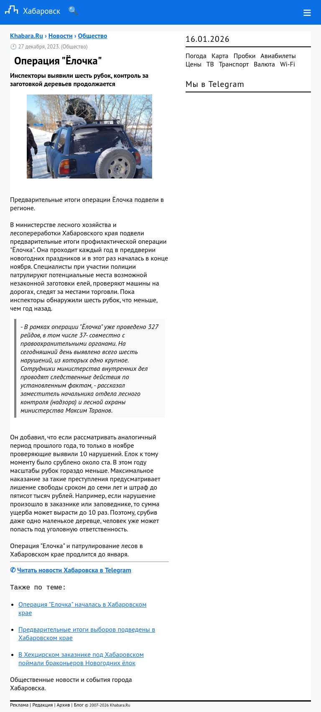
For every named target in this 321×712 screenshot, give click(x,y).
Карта (219, 55)
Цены (193, 64)
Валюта (264, 64)
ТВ (210, 64)
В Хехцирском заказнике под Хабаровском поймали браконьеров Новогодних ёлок (81, 660)
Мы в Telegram (215, 84)
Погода (196, 55)
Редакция (42, 706)
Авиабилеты (278, 55)
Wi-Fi (287, 64)
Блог (79, 706)
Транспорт (234, 64)
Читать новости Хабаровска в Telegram (74, 570)
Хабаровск (30, 10)
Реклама (19, 706)
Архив (63, 706)
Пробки (245, 55)
